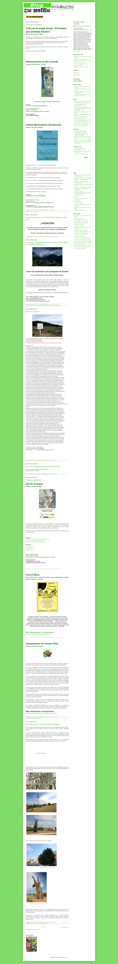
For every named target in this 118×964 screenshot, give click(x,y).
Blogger (66, 957)
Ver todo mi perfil (76, 51)
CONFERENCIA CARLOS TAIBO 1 (81, 219)
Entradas (76, 72)
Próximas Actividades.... (34, 480)
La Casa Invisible (29, 546)
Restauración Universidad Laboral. (81, 154)
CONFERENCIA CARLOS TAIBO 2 (81, 221)
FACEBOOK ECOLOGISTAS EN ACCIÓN (82, 177)
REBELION (76, 206)
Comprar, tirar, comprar (79, 218)
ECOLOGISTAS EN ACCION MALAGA (83, 26)
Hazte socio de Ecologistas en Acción (81, 117)
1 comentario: (52, 210)
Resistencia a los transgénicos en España (82, 240)
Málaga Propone (29, 548)
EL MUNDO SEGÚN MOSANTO (80, 230)
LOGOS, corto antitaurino (79, 236)
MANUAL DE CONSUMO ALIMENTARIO (82, 187)
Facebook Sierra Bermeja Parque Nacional (83, 60)
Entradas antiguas (64, 927)
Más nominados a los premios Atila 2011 (82, 122)
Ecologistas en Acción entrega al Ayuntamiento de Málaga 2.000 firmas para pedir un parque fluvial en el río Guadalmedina (83, 108)
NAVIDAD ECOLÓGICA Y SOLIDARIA (82, 136)
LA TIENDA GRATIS (78, 191)
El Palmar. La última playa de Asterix (81, 231)
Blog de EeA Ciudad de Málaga (80, 59)
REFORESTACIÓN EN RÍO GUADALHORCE (79, 149)
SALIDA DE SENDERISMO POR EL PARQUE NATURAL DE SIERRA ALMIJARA (45, 305)
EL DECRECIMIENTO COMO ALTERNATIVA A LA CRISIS (80, 132)
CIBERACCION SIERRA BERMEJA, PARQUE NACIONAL (81, 182)
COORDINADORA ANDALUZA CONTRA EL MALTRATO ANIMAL (82, 193)
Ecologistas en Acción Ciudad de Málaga (35, 541)
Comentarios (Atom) (36, 929)
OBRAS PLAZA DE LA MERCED (81, 124)
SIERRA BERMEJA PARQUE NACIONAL (82, 140)
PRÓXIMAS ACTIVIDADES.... (35, 718)
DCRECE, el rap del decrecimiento (81, 223)
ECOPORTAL (77, 200)
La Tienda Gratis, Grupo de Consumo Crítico (36, 540)
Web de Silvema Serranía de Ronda (81, 66)
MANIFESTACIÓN (32, 312)
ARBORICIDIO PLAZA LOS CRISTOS (82, 102)
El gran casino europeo (79, 226)
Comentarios (77, 74)
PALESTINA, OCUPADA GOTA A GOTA (82, 239)
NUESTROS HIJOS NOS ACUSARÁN (82, 237)
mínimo (59, 172)
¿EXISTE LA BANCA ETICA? (80, 95)
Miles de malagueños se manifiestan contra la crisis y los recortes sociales (83, 121)
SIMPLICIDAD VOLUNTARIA (80, 243)
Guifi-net (28, 550)
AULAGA (76, 196)
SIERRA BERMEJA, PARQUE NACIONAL (82, 242)
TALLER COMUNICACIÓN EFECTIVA (82, 94)
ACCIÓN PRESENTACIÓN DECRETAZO (82, 101)
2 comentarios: (53, 922)
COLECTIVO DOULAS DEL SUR (81, 198)
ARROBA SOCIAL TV (78, 195)
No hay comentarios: (54, 236)
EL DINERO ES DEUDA (79, 224)
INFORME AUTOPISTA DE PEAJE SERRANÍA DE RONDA (81, 134)
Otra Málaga (28, 547)
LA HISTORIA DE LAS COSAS (80, 234)
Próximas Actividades (34, 24)
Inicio (43, 927)
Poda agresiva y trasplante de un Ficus (82, 125)
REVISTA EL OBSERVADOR (80, 210)
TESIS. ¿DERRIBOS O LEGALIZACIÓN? (82, 245)
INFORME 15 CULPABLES (79, 118)
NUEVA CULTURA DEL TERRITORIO (82, 204)
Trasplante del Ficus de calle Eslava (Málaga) (42, 724)
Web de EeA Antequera (79, 62)
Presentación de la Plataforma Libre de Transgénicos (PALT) (82, 92)
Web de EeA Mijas (78, 65)
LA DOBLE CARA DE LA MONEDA (81, 233)
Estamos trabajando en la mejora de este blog (43, 466)
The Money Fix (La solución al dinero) (82, 247)
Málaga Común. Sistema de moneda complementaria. (38, 539)
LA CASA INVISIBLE (78, 203)
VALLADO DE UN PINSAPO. (80, 248)
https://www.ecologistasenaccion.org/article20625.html (41, 713)
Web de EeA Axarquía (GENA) (80, 63)
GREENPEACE (77, 201)
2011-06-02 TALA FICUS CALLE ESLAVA (49, 867)
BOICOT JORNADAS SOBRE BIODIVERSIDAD (80, 105)
